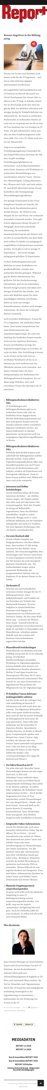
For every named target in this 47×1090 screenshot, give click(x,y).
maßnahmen (34, 1007)
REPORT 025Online (23, 1064)
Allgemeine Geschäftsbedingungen (26, 1069)
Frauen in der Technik (10, 1011)
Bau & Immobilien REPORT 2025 (23, 1057)
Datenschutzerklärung (18, 1068)
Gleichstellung (21, 1011)
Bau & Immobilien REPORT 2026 (23, 1061)
